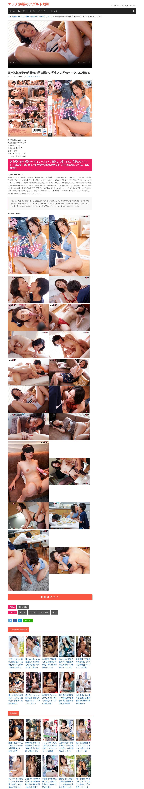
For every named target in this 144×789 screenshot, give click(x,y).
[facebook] (15, 618)
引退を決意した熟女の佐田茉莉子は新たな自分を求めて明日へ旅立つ (16, 661)
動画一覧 (21, 11)
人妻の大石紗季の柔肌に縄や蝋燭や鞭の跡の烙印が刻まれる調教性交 (33, 774)
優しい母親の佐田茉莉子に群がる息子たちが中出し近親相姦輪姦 (16, 694)
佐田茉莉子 (22, 606)
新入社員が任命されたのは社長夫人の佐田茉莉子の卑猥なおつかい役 (67, 661)
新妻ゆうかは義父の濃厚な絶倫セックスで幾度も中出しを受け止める (67, 774)
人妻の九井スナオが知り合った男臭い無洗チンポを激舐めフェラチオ (67, 740)
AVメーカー (42, 11)
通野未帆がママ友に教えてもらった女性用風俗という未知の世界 (16, 738)
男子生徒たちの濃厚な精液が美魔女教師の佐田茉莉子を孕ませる (84, 694)
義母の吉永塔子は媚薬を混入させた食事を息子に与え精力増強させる (33, 740)
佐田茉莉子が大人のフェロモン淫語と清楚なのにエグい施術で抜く (50, 694)
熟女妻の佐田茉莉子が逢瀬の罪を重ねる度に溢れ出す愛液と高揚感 (67, 694)
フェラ (30, 611)
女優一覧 (31, 11)
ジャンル (54, 11)
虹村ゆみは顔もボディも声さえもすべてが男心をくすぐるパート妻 (84, 738)
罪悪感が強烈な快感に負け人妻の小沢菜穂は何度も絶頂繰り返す (50, 773)
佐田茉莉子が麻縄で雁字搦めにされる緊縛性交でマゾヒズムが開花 (84, 659)
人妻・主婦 (41, 611)
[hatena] (20, 618)
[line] (28, 618)
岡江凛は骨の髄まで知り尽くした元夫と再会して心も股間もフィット (84, 774)
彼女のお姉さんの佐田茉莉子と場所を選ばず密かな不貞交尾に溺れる (33, 661)
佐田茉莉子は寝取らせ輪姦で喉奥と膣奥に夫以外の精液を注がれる (50, 659)
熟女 (50, 611)
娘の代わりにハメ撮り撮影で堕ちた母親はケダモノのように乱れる (33, 694)
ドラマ (22, 611)
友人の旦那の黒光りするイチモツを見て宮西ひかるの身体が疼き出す (16, 774)
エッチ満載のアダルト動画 (28, 4)
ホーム (12, 11)
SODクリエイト (33, 76)
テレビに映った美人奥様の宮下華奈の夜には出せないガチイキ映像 (50, 738)
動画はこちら (50, 596)
